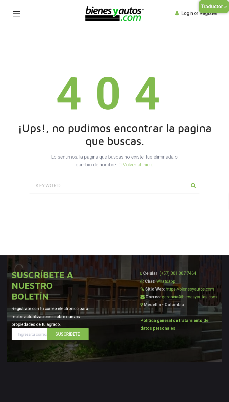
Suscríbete (67, 334)
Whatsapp (165, 281)
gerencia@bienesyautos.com (189, 296)
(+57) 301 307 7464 (178, 273)
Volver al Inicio (138, 165)
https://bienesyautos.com (190, 289)
